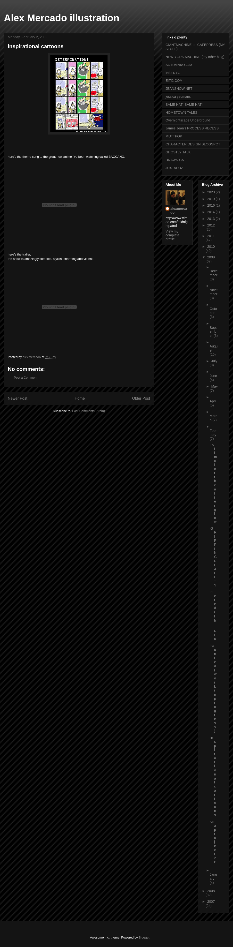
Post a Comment (25, 377)
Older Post (141, 398)
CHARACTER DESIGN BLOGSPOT (193, 144)
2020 (211, 192)
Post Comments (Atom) (88, 411)
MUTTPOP (174, 136)
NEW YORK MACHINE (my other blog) (195, 57)
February (213, 433)
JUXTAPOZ (174, 168)
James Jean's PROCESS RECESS (192, 128)
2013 (211, 219)
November (214, 292)
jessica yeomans (178, 96)
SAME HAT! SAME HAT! (184, 104)
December (214, 273)
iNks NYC (173, 73)
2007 (211, 901)
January (213, 876)
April (213, 401)
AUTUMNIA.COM (179, 65)
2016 (211, 205)
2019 (211, 199)
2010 (211, 246)
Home (80, 398)
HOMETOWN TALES (181, 112)
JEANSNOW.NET (179, 88)
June (213, 376)
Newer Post (17, 398)
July (214, 361)
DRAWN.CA (175, 160)
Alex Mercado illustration (61, 18)
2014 (211, 212)
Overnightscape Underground (188, 120)
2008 (211, 891)
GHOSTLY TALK (178, 152)
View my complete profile (172, 235)
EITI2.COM (174, 81)
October (213, 311)
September (213, 332)
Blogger (144, 937)
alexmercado (178, 210)
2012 (211, 225)
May (214, 386)
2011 (211, 236)
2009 (211, 257)
